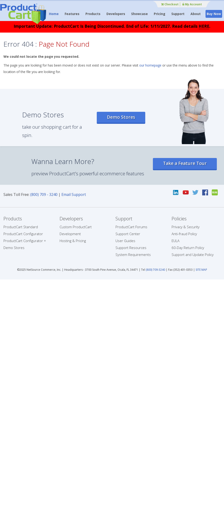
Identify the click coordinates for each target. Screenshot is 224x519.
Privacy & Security (186, 227)
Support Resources (130, 247)
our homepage (150, 65)
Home (54, 14)
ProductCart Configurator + (24, 240)
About (196, 14)
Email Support (73, 194)
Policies (179, 218)
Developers (115, 14)
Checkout (170, 4)
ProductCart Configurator (23, 233)
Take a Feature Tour (185, 163)
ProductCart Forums (131, 227)
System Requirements (133, 254)
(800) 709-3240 (155, 270)
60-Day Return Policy (188, 247)
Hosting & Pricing (73, 240)
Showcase (139, 14)
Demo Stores (121, 117)
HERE (204, 26)
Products (92, 14)
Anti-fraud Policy (184, 233)
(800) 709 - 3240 (44, 194)
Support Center (127, 233)
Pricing (159, 14)
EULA (175, 240)
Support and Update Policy (193, 254)
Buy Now (214, 14)
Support (178, 14)
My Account (192, 4)
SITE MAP (201, 270)
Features (72, 14)
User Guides (125, 240)
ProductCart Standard (20, 227)
